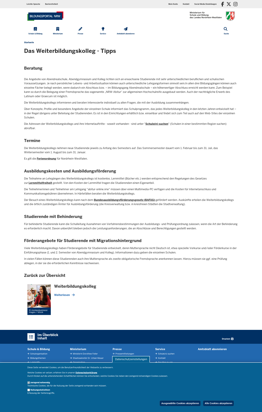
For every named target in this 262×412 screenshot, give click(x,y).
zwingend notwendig (40, 382)
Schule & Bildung (38, 349)
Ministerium (78, 349)
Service (160, 349)
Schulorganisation (38, 353)
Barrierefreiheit (51, 4)
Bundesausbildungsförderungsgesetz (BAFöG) (124, 200)
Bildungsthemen (38, 358)
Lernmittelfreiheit (40, 183)
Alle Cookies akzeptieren (218, 403)
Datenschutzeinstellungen (131, 359)
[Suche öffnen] (226, 31)
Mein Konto (173, 4)
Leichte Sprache (33, 4)
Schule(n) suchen (156, 124)
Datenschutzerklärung (86, 372)
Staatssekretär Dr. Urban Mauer (88, 358)
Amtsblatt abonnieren (212, 349)
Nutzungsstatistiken (40, 390)
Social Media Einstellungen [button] (205, 4)
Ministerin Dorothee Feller (85, 353)
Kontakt (186, 4)
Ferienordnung (46, 158)
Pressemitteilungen (124, 353)
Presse (117, 349)
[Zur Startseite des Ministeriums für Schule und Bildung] (45, 16)
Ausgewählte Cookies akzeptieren (180, 403)
